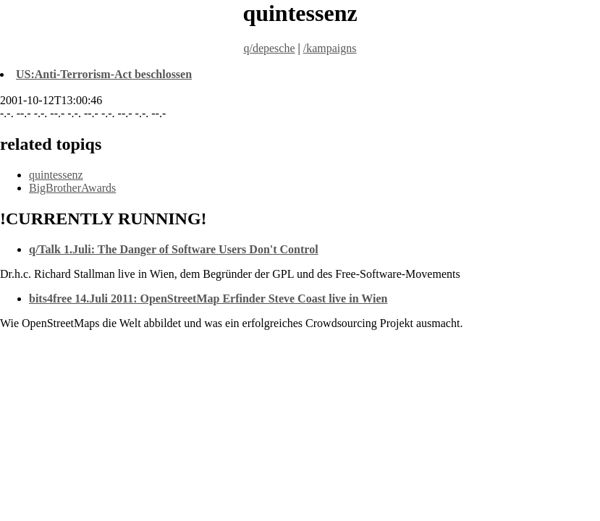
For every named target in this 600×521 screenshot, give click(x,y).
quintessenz (56, 175)
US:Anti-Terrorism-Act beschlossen (104, 74)
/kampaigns (330, 48)
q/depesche (269, 48)
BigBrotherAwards (72, 188)
